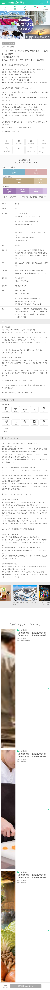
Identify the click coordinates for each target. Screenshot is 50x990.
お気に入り (5, 986)
